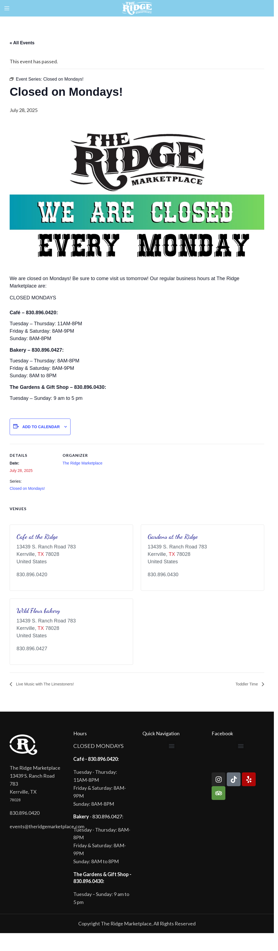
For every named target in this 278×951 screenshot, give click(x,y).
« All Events (22, 42)
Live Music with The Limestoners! (48, 684)
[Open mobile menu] (6, 8)
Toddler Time (246, 684)
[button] (171, 746)
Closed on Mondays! (27, 488)
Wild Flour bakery (38, 610)
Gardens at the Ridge (173, 536)
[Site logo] (137, 8)
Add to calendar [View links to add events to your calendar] (41, 427)
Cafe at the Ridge (37, 536)
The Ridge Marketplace (82, 463)
